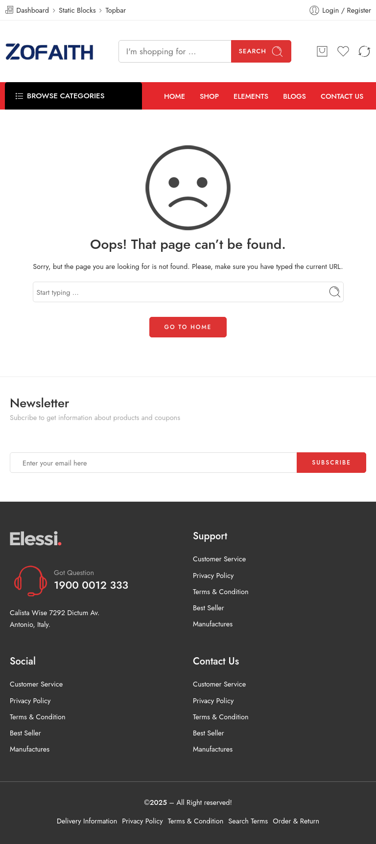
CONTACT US (342, 96)
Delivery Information (87, 821)
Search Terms (248, 821)
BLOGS (294, 96)
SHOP (209, 96)
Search (261, 51)
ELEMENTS (251, 96)
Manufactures (213, 624)
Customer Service (219, 559)
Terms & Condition (221, 591)
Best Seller (208, 607)
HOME (174, 96)
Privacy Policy (213, 575)
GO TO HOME (188, 327)
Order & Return (296, 821)
